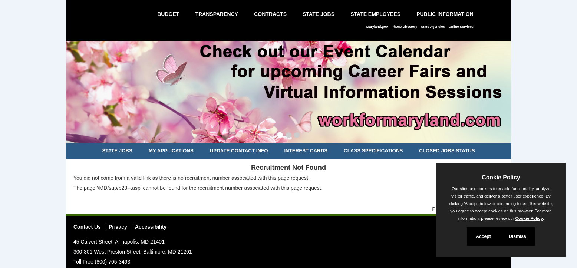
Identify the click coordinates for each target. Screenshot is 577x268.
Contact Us (87, 227)
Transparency (216, 14)
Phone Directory (405, 27)
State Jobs (318, 14)
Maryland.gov (377, 27)
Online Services (461, 27)
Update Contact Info (239, 150)
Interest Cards (305, 150)
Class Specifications (373, 150)
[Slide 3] (296, 136)
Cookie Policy (501, 177)
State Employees (375, 14)
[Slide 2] (288, 136)
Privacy (118, 227)
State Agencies (433, 27)
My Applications (171, 150)
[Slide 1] (280, 136)
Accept (483, 236)
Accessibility (151, 227)
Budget (168, 14)
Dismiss (517, 236)
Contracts (270, 14)
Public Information (445, 14)
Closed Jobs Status (447, 150)
